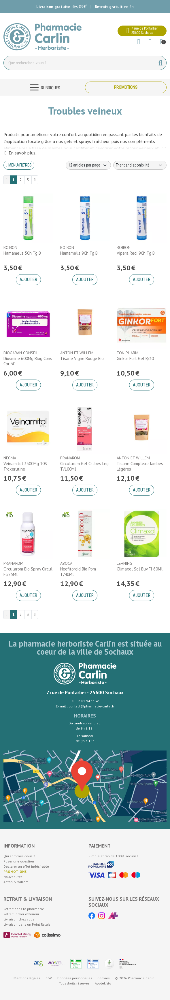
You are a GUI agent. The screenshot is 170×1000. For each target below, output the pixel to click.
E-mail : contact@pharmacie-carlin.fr (85, 706)
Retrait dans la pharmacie (23, 909)
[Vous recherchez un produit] (79, 63)
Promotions (125, 87)
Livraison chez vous (18, 919)
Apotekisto (103, 983)
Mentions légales (27, 978)
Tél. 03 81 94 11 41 (85, 701)
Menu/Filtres (19, 165)
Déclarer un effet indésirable (26, 866)
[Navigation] (44, 87)
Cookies (103, 978)
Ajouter (28, 279)
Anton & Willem (16, 882)
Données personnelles (74, 978)
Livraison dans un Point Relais (26, 924)
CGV (49, 978)
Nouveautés (12, 877)
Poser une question (18, 861)
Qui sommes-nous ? (19, 856)
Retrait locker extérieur (21, 914)
